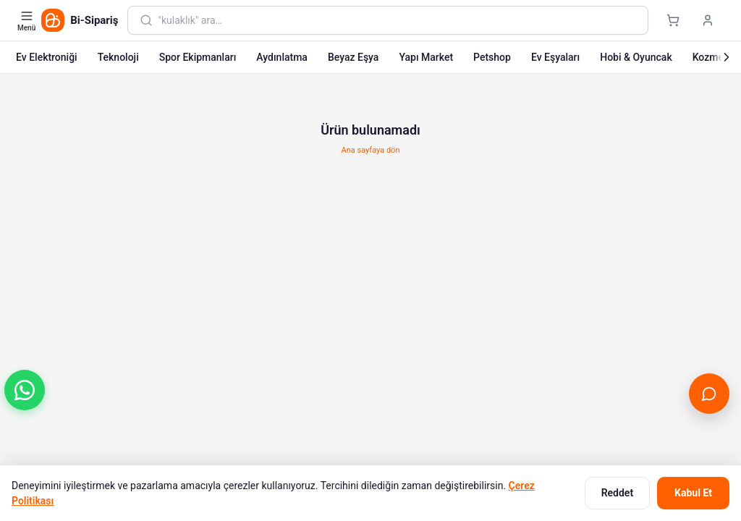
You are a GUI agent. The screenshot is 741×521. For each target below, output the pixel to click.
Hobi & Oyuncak (636, 57)
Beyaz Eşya (353, 57)
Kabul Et (693, 493)
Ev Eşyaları (555, 57)
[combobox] (397, 20)
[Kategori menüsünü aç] (27, 20)
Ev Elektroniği (46, 57)
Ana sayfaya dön (371, 150)
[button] (24, 390)
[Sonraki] (726, 57)
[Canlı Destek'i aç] (709, 393)
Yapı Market (426, 57)
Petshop (492, 57)
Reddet (617, 493)
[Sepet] (673, 20)
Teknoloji (118, 57)
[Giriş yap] (708, 20)
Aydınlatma (282, 57)
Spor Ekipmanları (198, 57)
